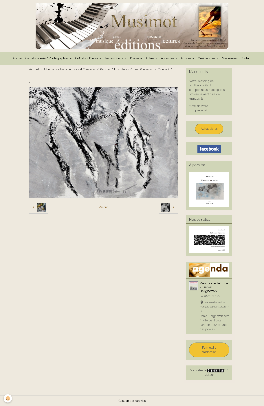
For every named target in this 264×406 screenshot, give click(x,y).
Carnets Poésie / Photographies (47, 58)
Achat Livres (209, 128)
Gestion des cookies (132, 401)
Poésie (135, 58)
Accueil (17, 58)
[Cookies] (8, 398)
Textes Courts (114, 58)
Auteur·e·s (168, 58)
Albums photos (54, 69)
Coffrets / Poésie (87, 58)
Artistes (186, 58)
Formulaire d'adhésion (209, 350)
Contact (246, 58)
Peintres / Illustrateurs (114, 69)
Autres (150, 58)
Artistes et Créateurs (82, 69)
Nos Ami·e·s (230, 58)
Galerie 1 (163, 69)
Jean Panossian (143, 69)
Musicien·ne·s (207, 58)
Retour (103, 207)
